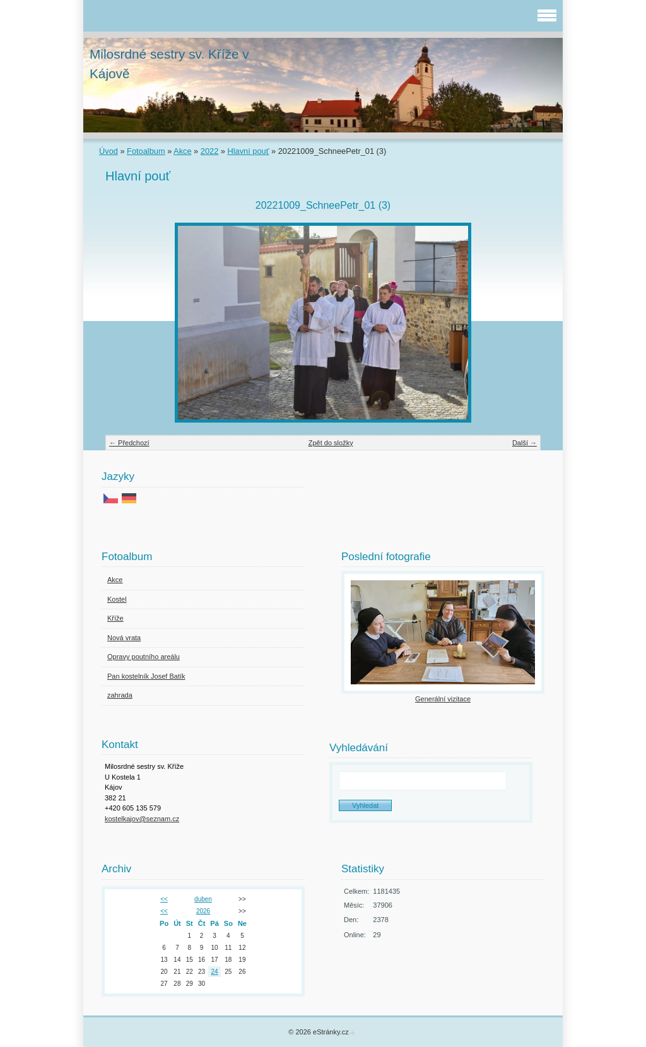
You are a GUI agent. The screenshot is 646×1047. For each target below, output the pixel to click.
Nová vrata (124, 637)
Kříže (115, 618)
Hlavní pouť (248, 151)
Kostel (117, 599)
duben (203, 899)
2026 (203, 911)
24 (214, 971)
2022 (209, 151)
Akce (182, 151)
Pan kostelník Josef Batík (146, 676)
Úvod (108, 151)
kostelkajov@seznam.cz (142, 818)
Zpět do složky (330, 443)
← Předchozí (129, 443)
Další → (524, 443)
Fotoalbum (146, 151)
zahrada (119, 695)
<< (164, 899)
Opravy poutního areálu (143, 656)
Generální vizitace (443, 699)
